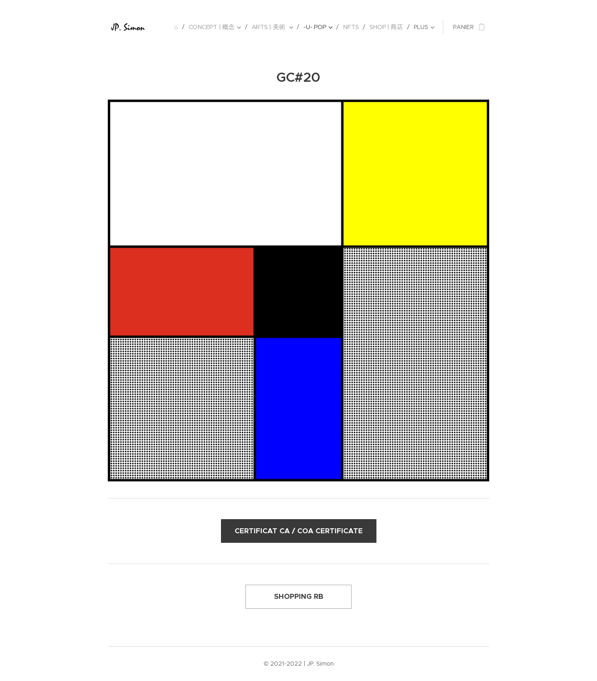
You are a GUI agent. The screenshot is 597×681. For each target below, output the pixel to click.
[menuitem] (180, 27)
